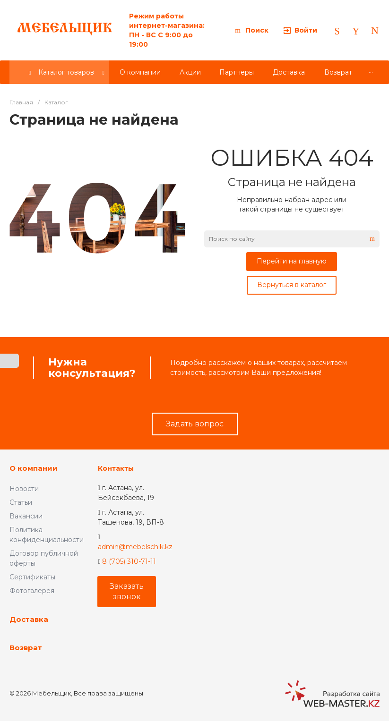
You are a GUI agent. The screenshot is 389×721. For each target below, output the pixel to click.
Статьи (20, 502)
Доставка (28, 619)
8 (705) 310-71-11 (129, 561)
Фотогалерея (31, 590)
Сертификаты (32, 577)
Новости (24, 488)
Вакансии (26, 516)
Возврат (25, 647)
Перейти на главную (292, 261)
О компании (33, 468)
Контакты (116, 468)
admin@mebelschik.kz (135, 547)
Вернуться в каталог (291, 284)
